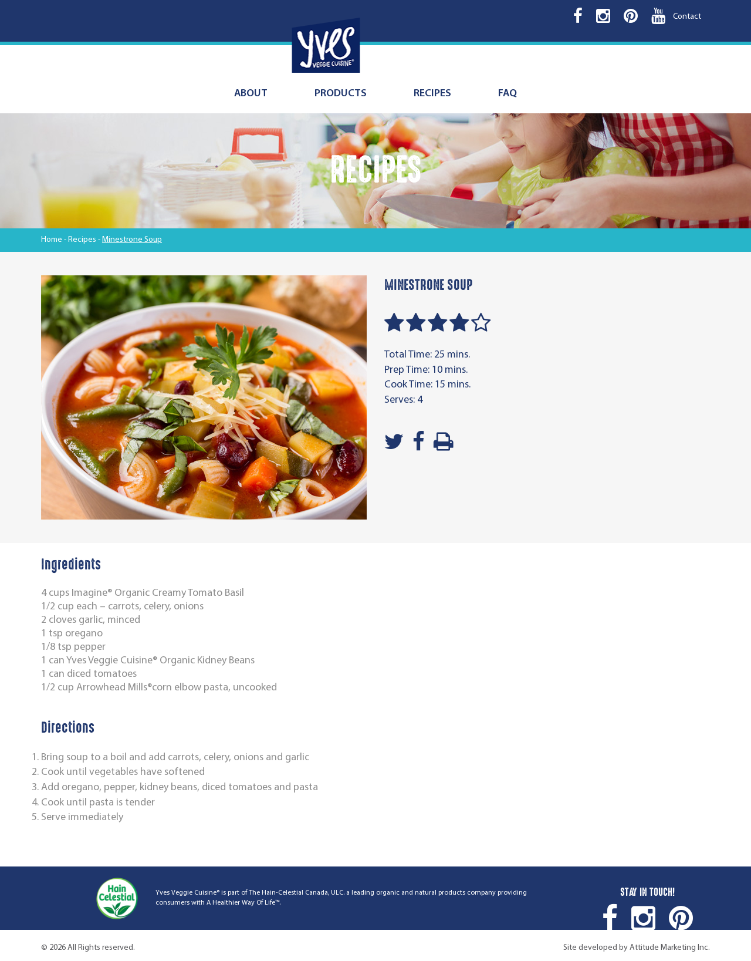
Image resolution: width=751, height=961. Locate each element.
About (251, 93)
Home (51, 239)
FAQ (507, 93)
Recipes (432, 93)
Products (340, 93)
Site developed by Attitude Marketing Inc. (636, 947)
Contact (687, 16)
